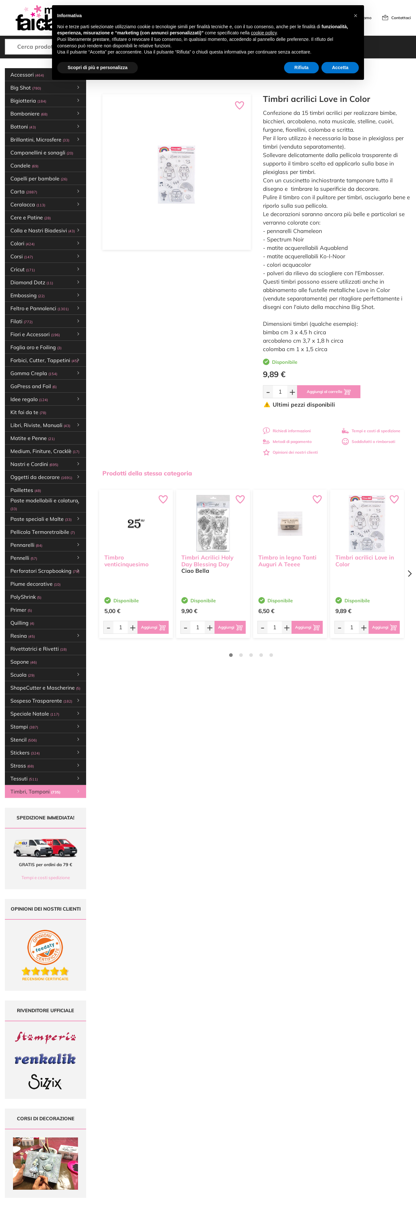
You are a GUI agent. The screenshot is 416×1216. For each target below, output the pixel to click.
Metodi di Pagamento (267, 1136)
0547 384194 (130, 1151)
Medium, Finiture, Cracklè (44, 451)
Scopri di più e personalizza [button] (97, 67)
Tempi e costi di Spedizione (272, 1142)
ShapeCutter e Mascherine (45, 687)
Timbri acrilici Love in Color (364, 561)
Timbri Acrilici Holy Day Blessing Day (207, 561)
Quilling (22, 623)
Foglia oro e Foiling (35, 347)
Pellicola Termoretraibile (42, 532)
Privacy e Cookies (263, 1154)
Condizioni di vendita (266, 1148)
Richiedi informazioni (287, 430)
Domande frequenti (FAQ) (271, 1129)
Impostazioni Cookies (267, 1161)
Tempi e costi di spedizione (371, 430)
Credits (297, 1207)
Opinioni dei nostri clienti (290, 452)
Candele (24, 165)
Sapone (23, 661)
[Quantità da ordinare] (280, 392)
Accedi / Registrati (194, 1154)
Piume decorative (35, 584)
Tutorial (184, 1142)
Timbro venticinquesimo (126, 561)
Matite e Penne (32, 438)
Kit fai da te (28, 412)
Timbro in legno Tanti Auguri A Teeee (287, 561)
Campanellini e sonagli (41, 152)
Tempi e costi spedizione (45, 877)
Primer (21, 610)
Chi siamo (187, 1148)
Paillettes (25, 490)
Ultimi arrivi (188, 1129)
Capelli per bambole (38, 178)
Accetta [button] (340, 67)
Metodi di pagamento (287, 441)
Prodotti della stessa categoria (147, 473)
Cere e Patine (30, 217)
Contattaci (401, 17)
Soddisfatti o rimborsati (368, 441)
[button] (355, 15)
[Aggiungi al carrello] (328, 391)
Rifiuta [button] (301, 67)
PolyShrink (25, 597)
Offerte (184, 1136)
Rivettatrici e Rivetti (38, 648)
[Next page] (409, 573)
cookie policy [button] (264, 32)
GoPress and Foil (33, 386)
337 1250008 (130, 1170)
